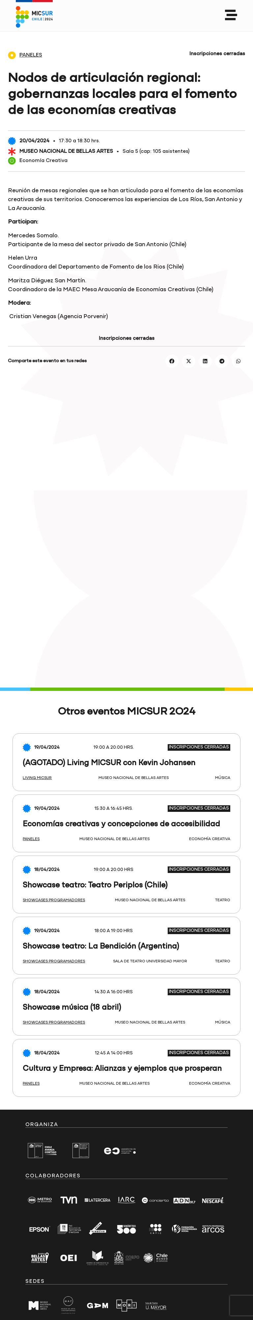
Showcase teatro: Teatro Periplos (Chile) (95, 885)
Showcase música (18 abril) (72, 1008)
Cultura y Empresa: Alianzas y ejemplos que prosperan (122, 1069)
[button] (172, 361)
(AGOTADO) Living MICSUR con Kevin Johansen (109, 763)
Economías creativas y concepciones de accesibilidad (121, 824)
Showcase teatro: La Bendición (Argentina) (101, 947)
